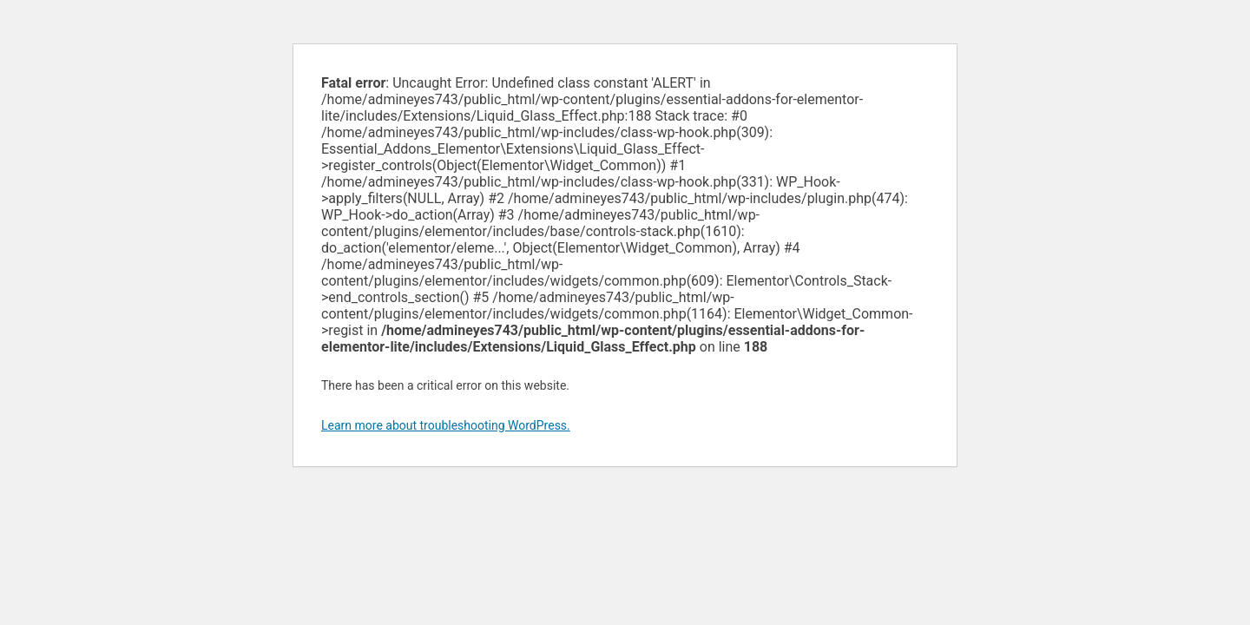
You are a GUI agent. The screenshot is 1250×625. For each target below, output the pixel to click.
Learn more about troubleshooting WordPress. (445, 425)
